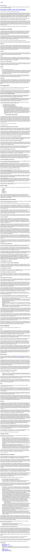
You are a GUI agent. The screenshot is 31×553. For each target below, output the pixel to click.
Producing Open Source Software (7, 550)
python (11, 11)
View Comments (17, 11)
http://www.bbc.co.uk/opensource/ (19, 356)
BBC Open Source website (6, 544)
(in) (6, 5)
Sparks (2, 2)
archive (9, 7)
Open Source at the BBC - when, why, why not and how (13, 9)
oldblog (14, 11)
